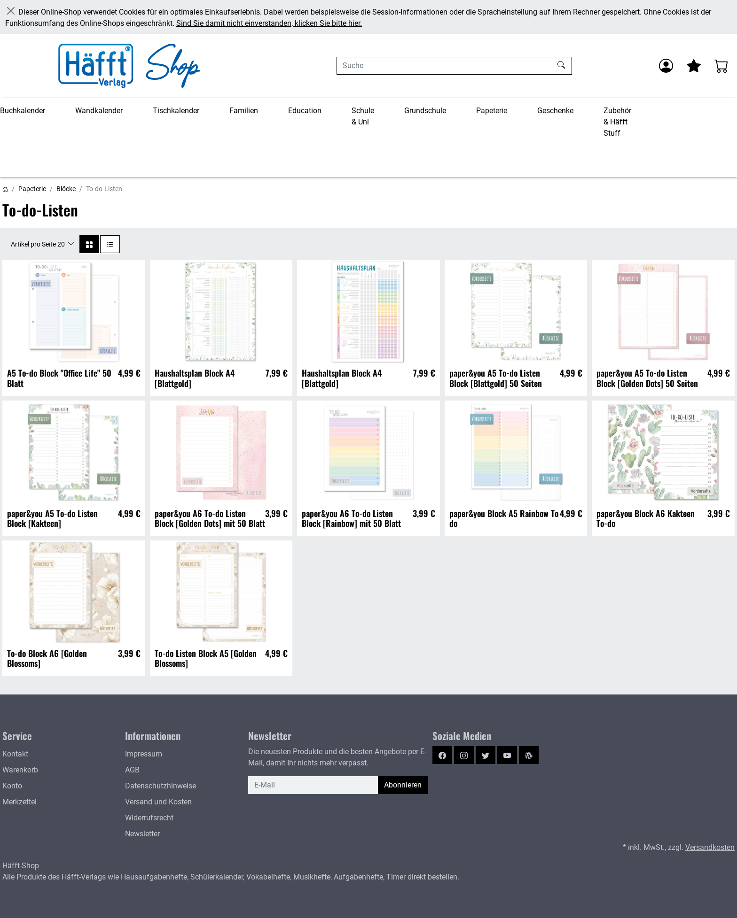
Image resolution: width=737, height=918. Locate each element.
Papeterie (491, 110)
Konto (12, 785)
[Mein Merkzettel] (694, 65)
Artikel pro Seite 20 (38, 244)
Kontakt (15, 753)
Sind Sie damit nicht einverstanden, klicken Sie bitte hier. (269, 23)
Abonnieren (403, 784)
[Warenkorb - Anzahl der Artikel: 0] (721, 65)
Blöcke (66, 189)
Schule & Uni (363, 116)
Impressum (143, 753)
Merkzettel (19, 801)
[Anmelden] (666, 65)
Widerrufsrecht (149, 817)
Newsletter (142, 833)
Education (304, 110)
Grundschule (425, 110)
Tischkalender (176, 110)
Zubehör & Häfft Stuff (617, 122)
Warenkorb (20, 769)
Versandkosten (710, 847)
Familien (243, 110)
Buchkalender (22, 110)
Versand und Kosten (158, 801)
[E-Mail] (313, 785)
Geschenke (555, 110)
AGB (132, 769)
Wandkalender (99, 110)
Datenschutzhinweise (160, 785)
